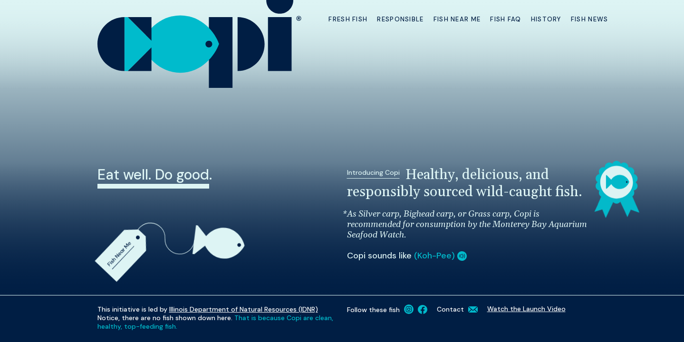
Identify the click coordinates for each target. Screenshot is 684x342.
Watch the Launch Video (526, 308)
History (546, 19)
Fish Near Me (457, 19)
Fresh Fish (347, 19)
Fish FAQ (505, 19)
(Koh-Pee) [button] (440, 255)
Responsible (400, 19)
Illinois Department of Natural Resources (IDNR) (243, 309)
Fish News (589, 19)
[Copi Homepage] (200, 44)
